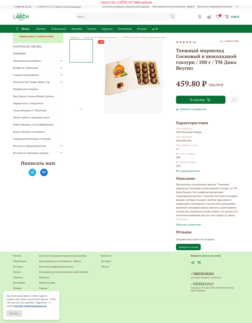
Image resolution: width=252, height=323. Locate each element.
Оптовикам (125, 29)
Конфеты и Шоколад (25, 68)
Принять (14, 313)
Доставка (76, 29)
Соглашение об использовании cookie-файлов (63, 271)
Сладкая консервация (26, 75)
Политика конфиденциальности (214, 6)
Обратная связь (47, 282)
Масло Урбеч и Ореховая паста (31, 117)
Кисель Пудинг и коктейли (29, 131)
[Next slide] (81, 109)
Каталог (41, 29)
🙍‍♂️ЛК (155, 29)
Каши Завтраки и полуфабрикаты (33, 124)
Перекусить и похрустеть (28, 103)
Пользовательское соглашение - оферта (173, 6)
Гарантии (107, 29)
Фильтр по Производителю (100, 37)
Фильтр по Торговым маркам (31, 153)
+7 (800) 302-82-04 (22, 6)
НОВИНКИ (19, 53)
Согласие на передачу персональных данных (126, 6)
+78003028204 (202, 273)
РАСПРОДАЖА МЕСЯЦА (27, 46)
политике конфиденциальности (30, 306)
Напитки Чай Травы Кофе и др (31, 82)
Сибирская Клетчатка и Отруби (32, 139)
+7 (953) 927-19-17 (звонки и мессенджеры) (58, 6)
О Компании (58, 29)
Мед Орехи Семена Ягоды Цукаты (33, 96)
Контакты (44, 277)
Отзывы (142, 29)
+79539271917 (202, 284)
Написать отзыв (188, 247)
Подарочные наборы (25, 89)
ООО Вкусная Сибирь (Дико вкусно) (144, 37)
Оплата (91, 29)
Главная (74, 37)
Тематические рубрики (27, 60)
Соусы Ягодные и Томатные (30, 110)
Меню (22, 29)
